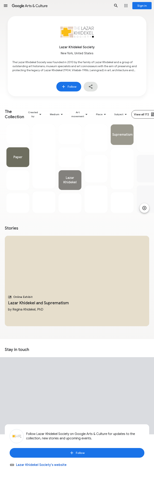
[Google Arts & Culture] (60, 5)
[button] (5, 5)
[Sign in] (142, 5)
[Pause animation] (144, 208)
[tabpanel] (18, 168)
